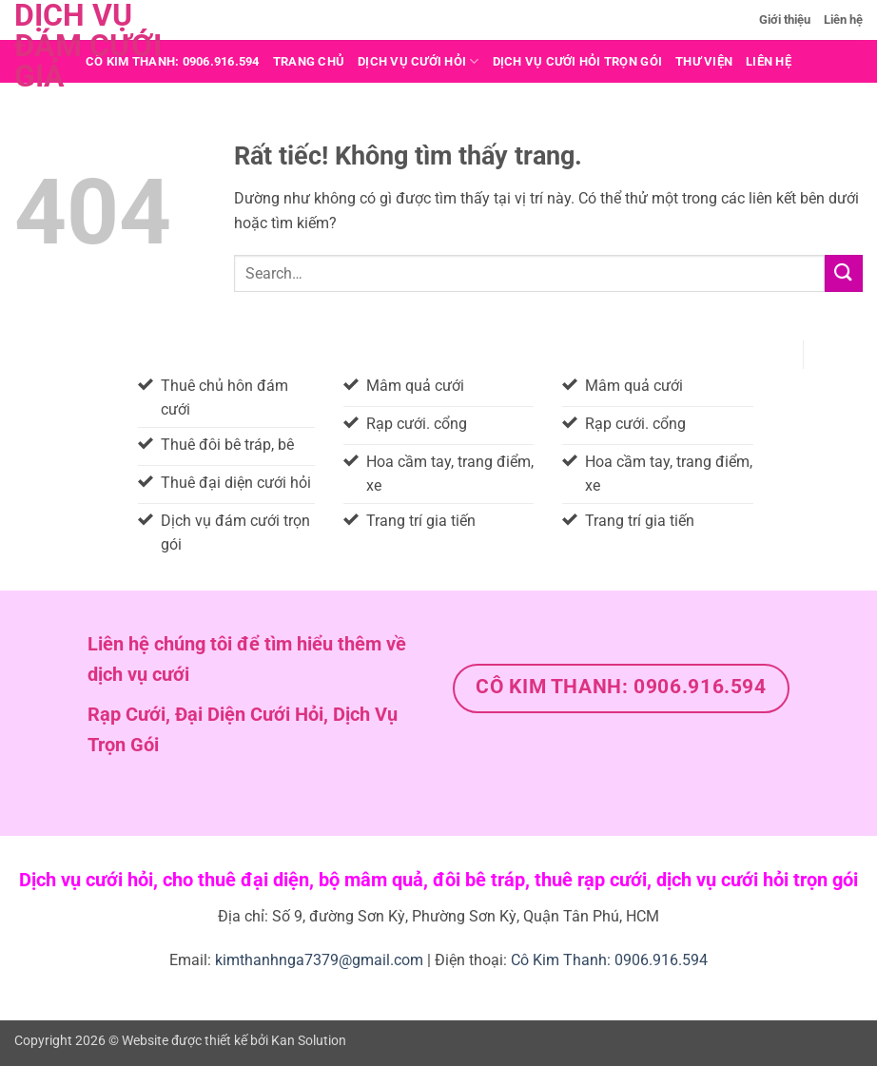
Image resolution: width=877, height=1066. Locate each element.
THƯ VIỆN (703, 61)
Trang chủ (308, 61)
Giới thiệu (784, 19)
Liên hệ (843, 19)
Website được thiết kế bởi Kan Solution (234, 1041)
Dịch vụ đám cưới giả (88, 45)
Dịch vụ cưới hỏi (418, 61)
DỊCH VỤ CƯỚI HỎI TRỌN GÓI (577, 61)
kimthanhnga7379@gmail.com (319, 960)
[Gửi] (844, 273)
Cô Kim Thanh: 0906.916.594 (609, 960)
